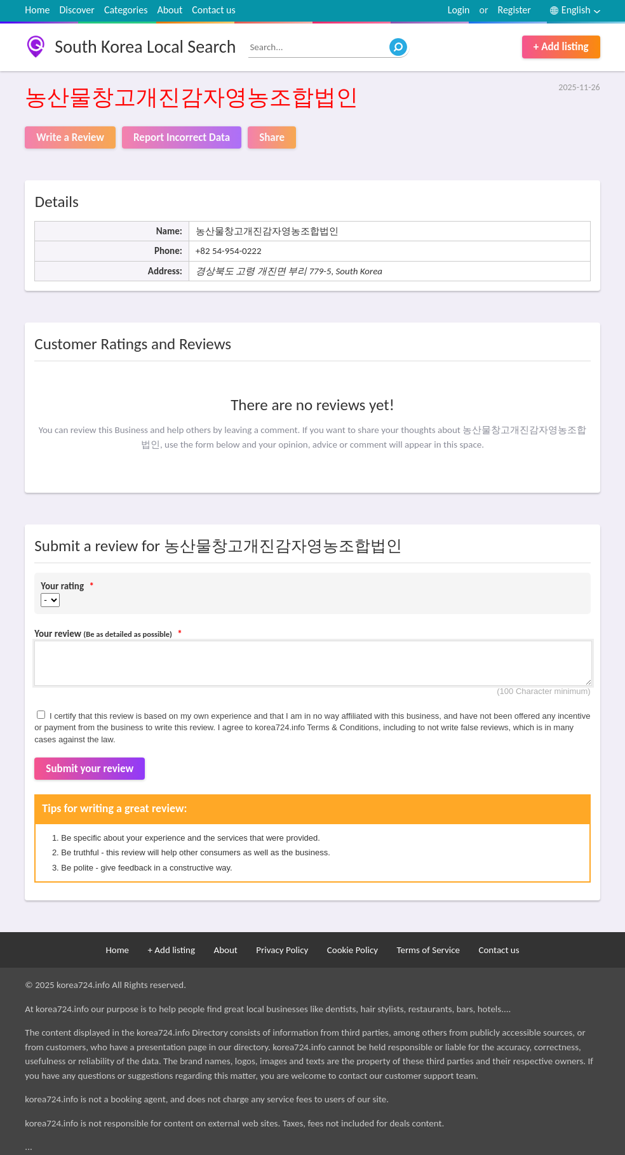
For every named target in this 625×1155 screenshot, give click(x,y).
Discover (77, 10)
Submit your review (89, 768)
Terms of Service (428, 950)
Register (513, 10)
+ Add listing (561, 46)
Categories (126, 10)
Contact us (213, 10)
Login (459, 10)
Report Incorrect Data (181, 137)
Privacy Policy (282, 950)
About (169, 10)
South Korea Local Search (145, 47)
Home (37, 10)
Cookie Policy (352, 950)
